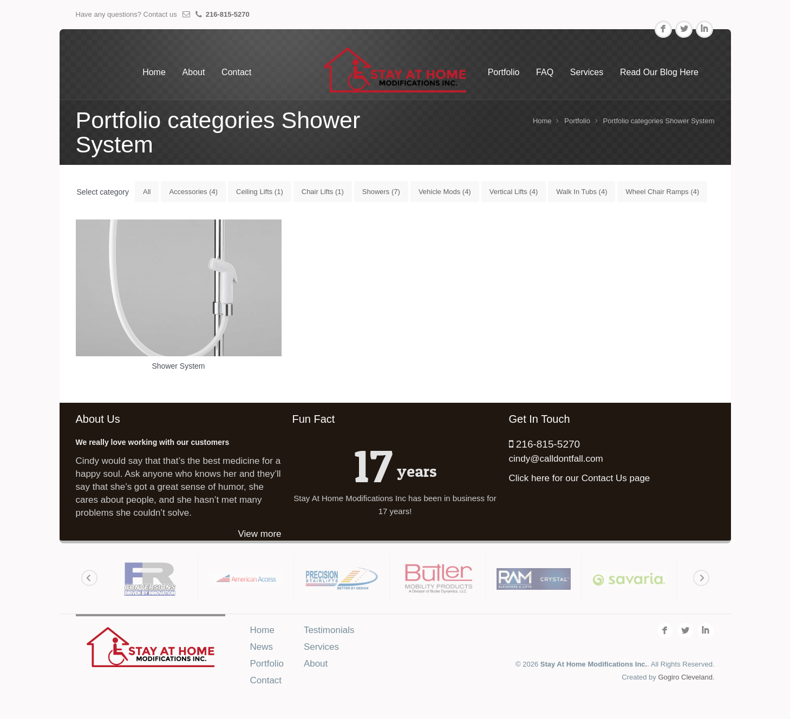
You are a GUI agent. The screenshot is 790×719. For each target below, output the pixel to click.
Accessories (193, 192)
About (193, 72)
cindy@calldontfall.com (556, 459)
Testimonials (329, 630)
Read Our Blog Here (659, 72)
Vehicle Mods (445, 192)
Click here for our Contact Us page (579, 478)
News (261, 647)
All (147, 192)
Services (586, 72)
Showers (381, 192)
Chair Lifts (323, 192)
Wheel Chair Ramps (662, 192)
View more (260, 534)
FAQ (544, 72)
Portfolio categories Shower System (659, 121)
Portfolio (504, 72)
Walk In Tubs (581, 192)
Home (154, 72)
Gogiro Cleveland (685, 677)
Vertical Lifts (513, 192)
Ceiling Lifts (259, 192)
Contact (236, 72)
